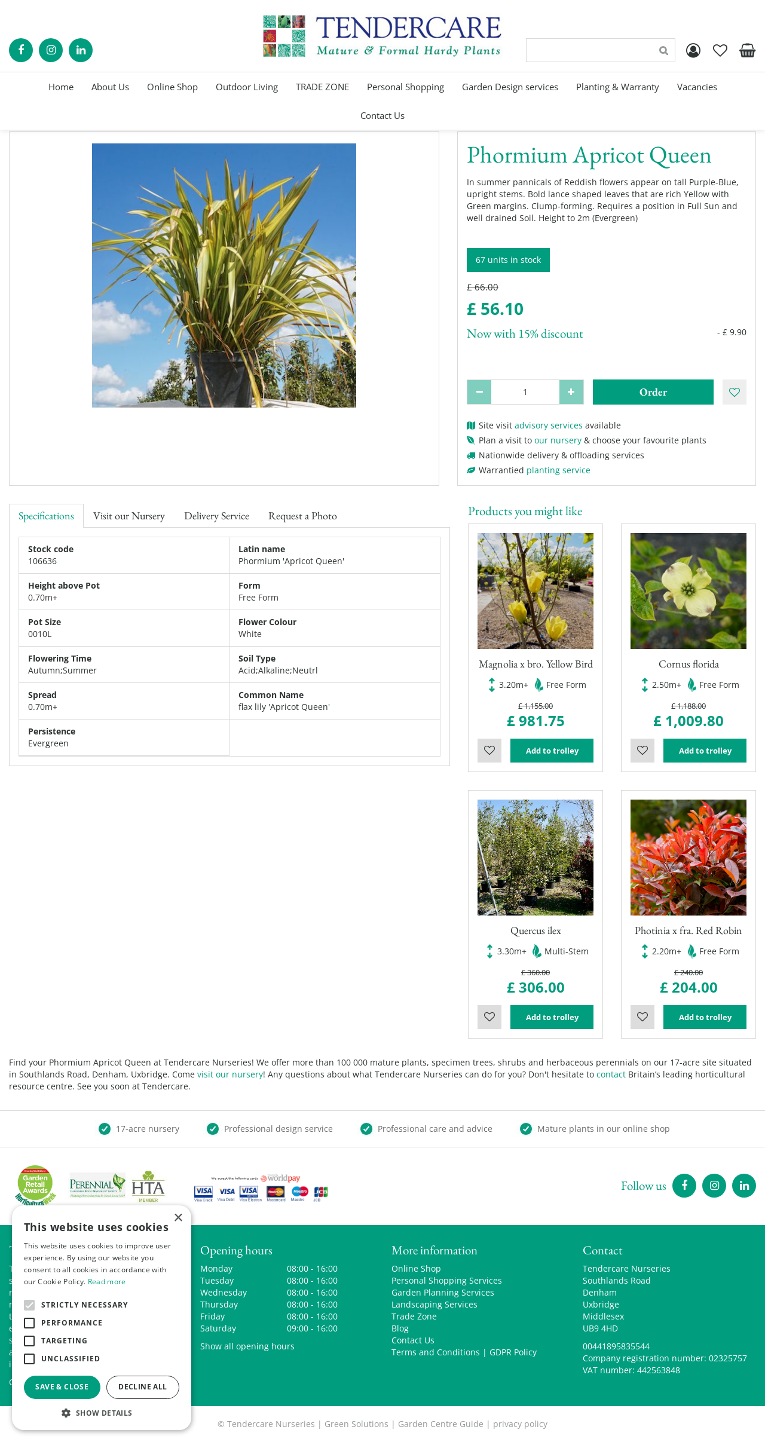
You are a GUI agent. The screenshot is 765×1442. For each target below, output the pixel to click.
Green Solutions (356, 1423)
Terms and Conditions (435, 1352)
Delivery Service (216, 515)
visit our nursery (230, 1074)
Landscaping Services (434, 1304)
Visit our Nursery (129, 515)
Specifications (46, 515)
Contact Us (412, 1340)
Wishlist (489, 751)
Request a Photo (302, 515)
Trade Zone (414, 1316)
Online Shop (416, 1268)
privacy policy (520, 1423)
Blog (400, 1328)
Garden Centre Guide (441, 1423)
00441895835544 (616, 1346)
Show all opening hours (247, 1346)
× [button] (177, 1218)
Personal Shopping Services (446, 1280)
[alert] (101, 1317)
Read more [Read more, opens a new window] (107, 1281)
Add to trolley (552, 750)
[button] (101, 1412)
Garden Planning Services (442, 1292)
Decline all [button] (142, 1387)
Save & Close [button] (61, 1387)
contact (611, 1074)
